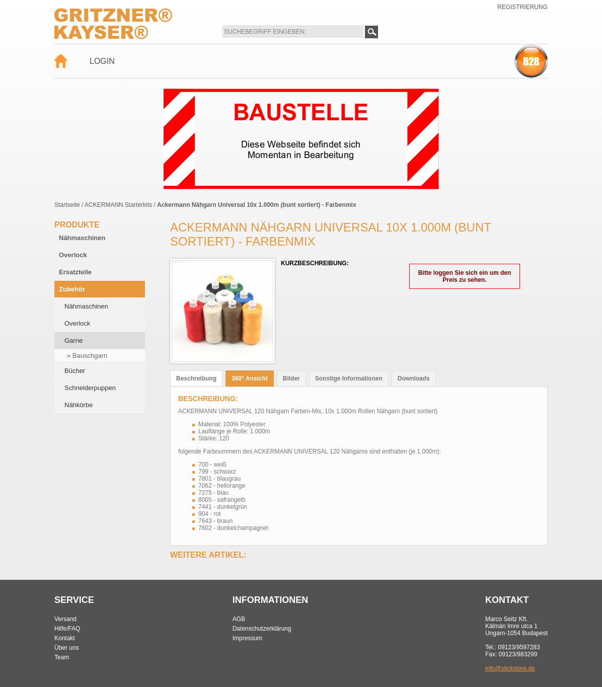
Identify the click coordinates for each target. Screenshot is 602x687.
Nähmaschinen (82, 238)
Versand (65, 619)
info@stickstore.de (510, 668)
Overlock (73, 255)
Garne (73, 340)
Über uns (66, 647)
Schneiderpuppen (90, 388)
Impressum (247, 638)
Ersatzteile (75, 272)
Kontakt (64, 638)
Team (61, 657)
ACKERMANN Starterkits (118, 204)
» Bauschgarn (87, 355)
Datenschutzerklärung (262, 628)
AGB (239, 619)
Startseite (67, 204)
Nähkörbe (78, 405)
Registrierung (522, 7)
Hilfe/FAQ (67, 628)
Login (102, 61)
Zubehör (72, 289)
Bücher (74, 370)
